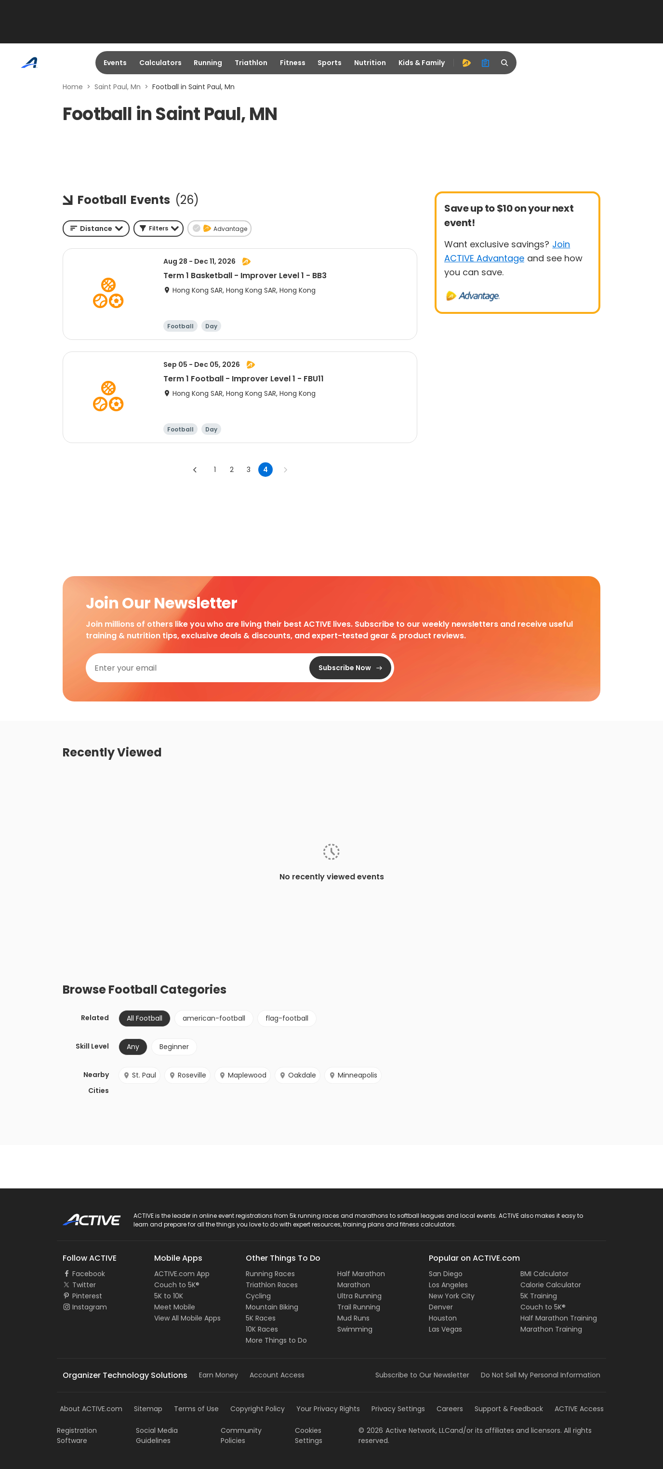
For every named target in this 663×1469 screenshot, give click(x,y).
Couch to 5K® (176, 1285)
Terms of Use (196, 1409)
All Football (144, 1018)
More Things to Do (276, 1340)
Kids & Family (421, 62)
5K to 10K (168, 1296)
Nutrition (370, 62)
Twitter (84, 1285)
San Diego (446, 1274)
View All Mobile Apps (187, 1318)
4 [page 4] (265, 469)
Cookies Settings (308, 1435)
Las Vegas (445, 1329)
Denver (441, 1307)
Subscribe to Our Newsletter (422, 1375)
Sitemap (148, 1409)
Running (208, 62)
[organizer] (485, 62)
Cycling (258, 1296)
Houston (443, 1318)
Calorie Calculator (550, 1285)
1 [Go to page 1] (215, 469)
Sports (330, 62)
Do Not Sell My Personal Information (540, 1375)
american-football (214, 1018)
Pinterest (87, 1296)
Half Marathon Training (558, 1318)
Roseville (187, 1075)
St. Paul (139, 1075)
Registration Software (77, 1435)
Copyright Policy (257, 1409)
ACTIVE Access (579, 1409)
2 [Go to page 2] (232, 469)
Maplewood (242, 1075)
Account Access (277, 1375)
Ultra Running (359, 1296)
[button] (158, 228)
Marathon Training (551, 1329)
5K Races (261, 1318)
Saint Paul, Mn (117, 87)
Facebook (88, 1274)
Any (133, 1046)
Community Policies (241, 1435)
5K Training (538, 1296)
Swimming (354, 1329)
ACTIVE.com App (182, 1274)
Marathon (353, 1285)
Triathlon (251, 62)
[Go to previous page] (195, 469)
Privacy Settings (398, 1409)
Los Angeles (448, 1285)
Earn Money (218, 1375)
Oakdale (297, 1075)
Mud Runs (353, 1318)
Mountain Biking (272, 1307)
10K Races (262, 1329)
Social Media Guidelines (157, 1435)
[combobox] (96, 228)
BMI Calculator (544, 1274)
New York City (452, 1296)
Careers (450, 1409)
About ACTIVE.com (91, 1409)
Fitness (292, 62)
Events (115, 62)
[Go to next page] (285, 469)
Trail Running (358, 1307)
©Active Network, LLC (404, 1430)
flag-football (286, 1018)
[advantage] (466, 62)
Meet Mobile (174, 1307)
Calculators (160, 62)
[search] (505, 62)
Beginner (174, 1046)
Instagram (89, 1307)
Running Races (270, 1274)
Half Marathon (361, 1274)
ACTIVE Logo (83, 1216)
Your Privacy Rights (328, 1409)
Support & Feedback (509, 1409)
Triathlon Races (272, 1285)
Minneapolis (353, 1075)
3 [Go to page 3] (249, 469)
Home (73, 87)
